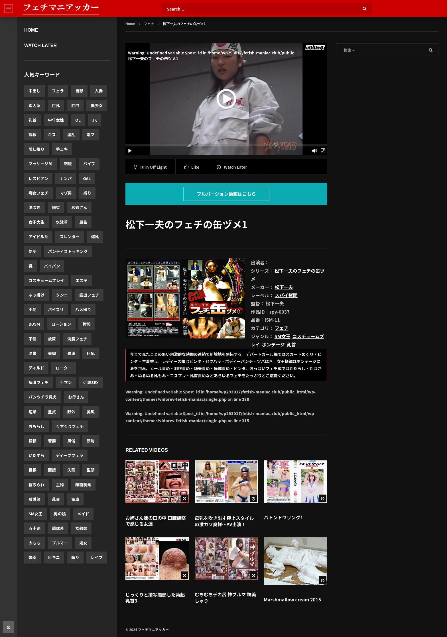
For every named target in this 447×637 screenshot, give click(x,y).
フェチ (149, 24)
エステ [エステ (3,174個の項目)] (82, 280)
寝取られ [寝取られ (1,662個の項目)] (36, 484)
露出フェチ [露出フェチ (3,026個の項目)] (89, 295)
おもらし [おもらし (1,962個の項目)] (36, 426)
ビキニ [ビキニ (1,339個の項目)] (54, 557)
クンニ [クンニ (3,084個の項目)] (62, 295)
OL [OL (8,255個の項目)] (78, 120)
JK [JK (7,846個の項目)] (94, 120)
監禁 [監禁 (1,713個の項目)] (91, 470)
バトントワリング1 (283, 517)
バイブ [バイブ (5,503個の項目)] (89, 163)
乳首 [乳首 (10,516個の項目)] (32, 120)
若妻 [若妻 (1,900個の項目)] (52, 441)
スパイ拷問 (286, 295)
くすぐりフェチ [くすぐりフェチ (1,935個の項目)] (70, 426)
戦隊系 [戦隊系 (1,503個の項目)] (58, 528)
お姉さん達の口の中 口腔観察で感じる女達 (155, 520)
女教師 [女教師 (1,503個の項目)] (81, 528)
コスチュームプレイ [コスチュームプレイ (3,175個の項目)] (46, 280)
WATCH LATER (40, 45)
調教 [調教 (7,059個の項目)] (32, 134)
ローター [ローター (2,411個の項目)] (64, 368)
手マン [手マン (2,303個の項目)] (66, 382)
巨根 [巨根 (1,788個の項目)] (32, 470)
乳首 (291, 344)
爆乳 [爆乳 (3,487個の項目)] (95, 236)
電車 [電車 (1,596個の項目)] (75, 499)
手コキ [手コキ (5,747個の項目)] (62, 149)
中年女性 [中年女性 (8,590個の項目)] (56, 120)
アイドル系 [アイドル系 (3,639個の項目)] (38, 236)
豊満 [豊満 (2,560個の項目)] (71, 353)
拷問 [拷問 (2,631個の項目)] (87, 324)
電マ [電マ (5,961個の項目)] (91, 134)
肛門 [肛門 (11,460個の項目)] (75, 105)
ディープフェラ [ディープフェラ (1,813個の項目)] (69, 455)
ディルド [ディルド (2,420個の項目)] (36, 368)
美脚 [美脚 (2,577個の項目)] (52, 353)
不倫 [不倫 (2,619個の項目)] (32, 339)
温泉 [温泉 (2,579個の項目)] (32, 353)
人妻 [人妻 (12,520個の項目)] (99, 90)
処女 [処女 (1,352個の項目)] (83, 543)
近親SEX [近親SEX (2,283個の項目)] (91, 382)
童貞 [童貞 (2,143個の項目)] (52, 412)
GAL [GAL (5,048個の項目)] (87, 178)
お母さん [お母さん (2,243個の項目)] (76, 397)
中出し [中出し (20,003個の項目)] (34, 90)
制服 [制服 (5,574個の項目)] (68, 163)
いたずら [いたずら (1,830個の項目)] (36, 455)
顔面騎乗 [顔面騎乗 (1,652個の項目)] (83, 484)
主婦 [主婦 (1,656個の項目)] (60, 484)
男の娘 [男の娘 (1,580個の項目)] (60, 513)
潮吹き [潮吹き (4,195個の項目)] (34, 207)
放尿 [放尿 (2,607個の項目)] (52, 339)
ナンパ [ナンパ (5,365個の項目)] (66, 178)
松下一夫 (284, 286)
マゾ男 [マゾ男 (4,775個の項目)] (66, 193)
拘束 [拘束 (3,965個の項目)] (56, 207)
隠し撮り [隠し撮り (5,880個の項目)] (36, 149)
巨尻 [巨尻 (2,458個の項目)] (91, 353)
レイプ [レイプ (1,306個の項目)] (97, 557)
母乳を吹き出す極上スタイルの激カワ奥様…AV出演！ (224, 521)
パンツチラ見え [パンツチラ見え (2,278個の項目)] (43, 397)
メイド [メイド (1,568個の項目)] (83, 513)
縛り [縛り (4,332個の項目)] (87, 193)
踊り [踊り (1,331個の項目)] (75, 557)
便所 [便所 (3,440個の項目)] (32, 251)
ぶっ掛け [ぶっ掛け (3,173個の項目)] (36, 295)
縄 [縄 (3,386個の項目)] (30, 266)
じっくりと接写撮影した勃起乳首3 (155, 597)
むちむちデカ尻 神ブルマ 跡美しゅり (225, 597)
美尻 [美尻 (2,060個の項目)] (91, 412)
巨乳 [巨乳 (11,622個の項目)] (56, 105)
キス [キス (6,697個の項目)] (52, 134)
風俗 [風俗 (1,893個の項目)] (71, 441)
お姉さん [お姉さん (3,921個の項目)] (79, 207)
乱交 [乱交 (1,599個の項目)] (56, 499)
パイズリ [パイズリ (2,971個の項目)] (56, 309)
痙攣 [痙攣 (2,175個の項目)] (32, 412)
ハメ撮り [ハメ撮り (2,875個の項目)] (83, 309)
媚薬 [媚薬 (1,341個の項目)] (32, 557)
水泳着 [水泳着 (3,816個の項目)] (62, 222)
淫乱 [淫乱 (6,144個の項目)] (71, 134)
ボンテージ (273, 344)
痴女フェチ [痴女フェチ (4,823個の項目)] (38, 193)
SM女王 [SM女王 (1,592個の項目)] (35, 513)
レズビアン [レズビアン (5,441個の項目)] (38, 178)
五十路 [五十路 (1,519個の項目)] (34, 528)
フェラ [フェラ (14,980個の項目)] (58, 90)
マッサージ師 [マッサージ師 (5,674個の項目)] (40, 163)
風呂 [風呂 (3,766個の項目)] (83, 222)
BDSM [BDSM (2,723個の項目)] (34, 324)
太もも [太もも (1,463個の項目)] (34, 543)
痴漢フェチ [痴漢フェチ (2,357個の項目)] (38, 382)
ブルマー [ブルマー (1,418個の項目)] (60, 543)
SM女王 (282, 336)
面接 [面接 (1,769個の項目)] (52, 470)
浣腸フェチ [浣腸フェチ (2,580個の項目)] (77, 339)
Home (31, 30)
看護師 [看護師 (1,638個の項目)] (34, 499)
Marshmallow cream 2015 (292, 599)
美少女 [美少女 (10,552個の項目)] (97, 105)
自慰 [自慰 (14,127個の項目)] (79, 90)
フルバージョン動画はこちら (226, 193)
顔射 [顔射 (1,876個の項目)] (91, 441)
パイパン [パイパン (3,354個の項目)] (52, 266)
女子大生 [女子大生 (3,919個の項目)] (36, 222)
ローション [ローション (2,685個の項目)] (61, 324)
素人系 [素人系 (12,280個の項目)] (34, 105)
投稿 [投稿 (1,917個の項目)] (32, 441)
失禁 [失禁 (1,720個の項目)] (71, 470)
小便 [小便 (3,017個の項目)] (32, 309)
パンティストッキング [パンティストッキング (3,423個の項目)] (68, 251)
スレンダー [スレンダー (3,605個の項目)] (70, 236)
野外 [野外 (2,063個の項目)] (71, 412)
